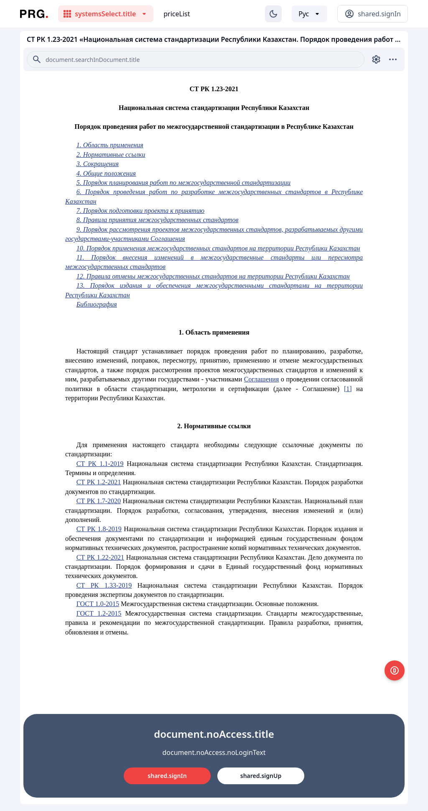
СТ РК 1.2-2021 (98, 482)
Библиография (96, 304)
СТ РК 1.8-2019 (99, 528)
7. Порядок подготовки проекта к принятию (140, 210)
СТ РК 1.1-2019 (100, 463)
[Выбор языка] (309, 13)
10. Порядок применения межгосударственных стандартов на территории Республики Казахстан (218, 248)
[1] (348, 388)
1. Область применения (109, 144)
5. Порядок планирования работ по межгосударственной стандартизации (183, 182)
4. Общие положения (106, 173)
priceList (176, 13)
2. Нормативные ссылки (110, 154)
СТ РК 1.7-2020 (98, 500)
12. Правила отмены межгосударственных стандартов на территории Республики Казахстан (213, 276)
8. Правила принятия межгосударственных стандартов (157, 219)
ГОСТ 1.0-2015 (97, 603)
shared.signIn (167, 776)
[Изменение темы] (273, 13)
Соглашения (261, 379)
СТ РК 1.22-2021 (100, 557)
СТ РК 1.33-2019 (104, 585)
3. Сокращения (97, 163)
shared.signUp (260, 776)
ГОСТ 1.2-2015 (99, 613)
